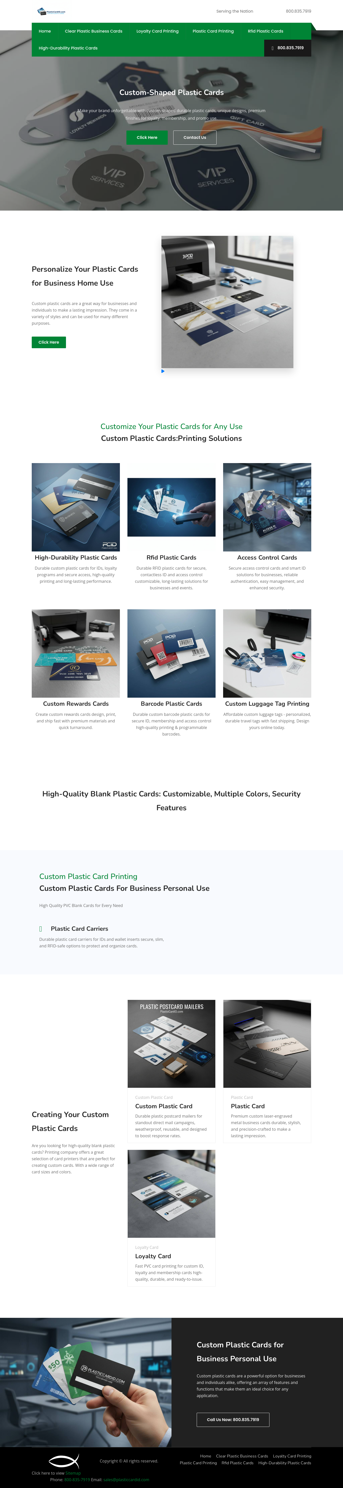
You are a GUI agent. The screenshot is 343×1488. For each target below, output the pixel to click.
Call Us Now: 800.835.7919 (233, 1419)
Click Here (147, 138)
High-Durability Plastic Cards (68, 48)
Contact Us (195, 138)
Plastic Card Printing (213, 31)
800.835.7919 (288, 48)
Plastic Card (248, 1106)
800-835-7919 (77, 1479)
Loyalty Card (153, 1256)
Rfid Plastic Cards (265, 31)
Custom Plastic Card (163, 1106)
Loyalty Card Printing (157, 31)
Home (45, 31)
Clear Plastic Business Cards (93, 31)
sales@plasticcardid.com (126, 1479)
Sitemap (73, 1472)
